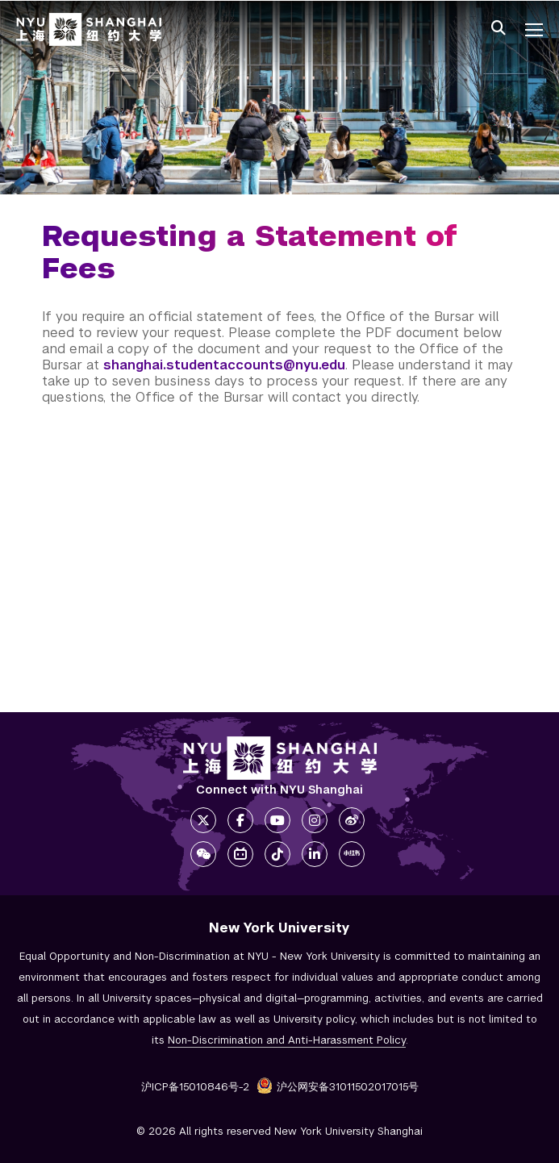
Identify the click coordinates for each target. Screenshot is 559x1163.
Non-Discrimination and (287, 1040)
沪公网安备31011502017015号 (338, 1087)
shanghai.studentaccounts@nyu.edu (224, 364)
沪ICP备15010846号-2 (195, 1087)
